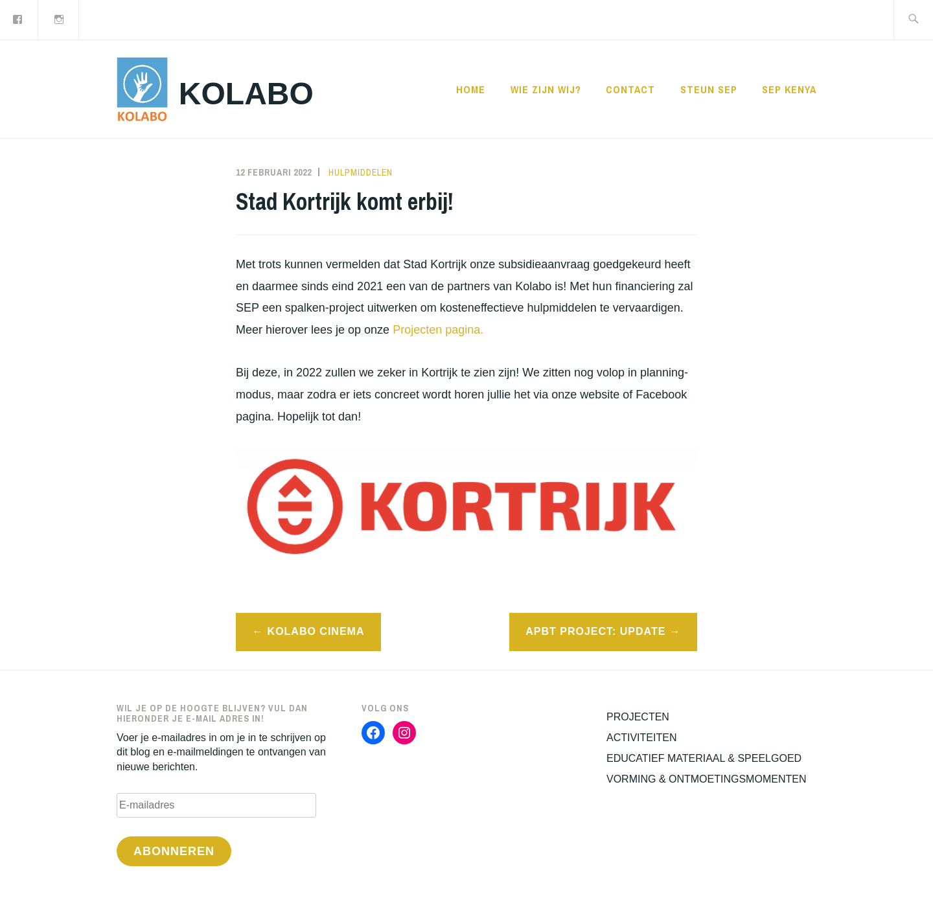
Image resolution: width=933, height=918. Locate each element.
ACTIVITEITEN (641, 737)
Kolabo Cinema (316, 631)
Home (470, 89)
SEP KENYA (789, 89)
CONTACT (630, 89)
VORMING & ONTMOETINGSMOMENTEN (706, 779)
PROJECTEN (637, 716)
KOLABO (246, 93)
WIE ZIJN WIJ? (546, 89)
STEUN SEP (708, 89)
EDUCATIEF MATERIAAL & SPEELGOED (703, 758)
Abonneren (173, 851)
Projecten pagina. (438, 329)
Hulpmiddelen (360, 172)
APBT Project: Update (595, 631)
